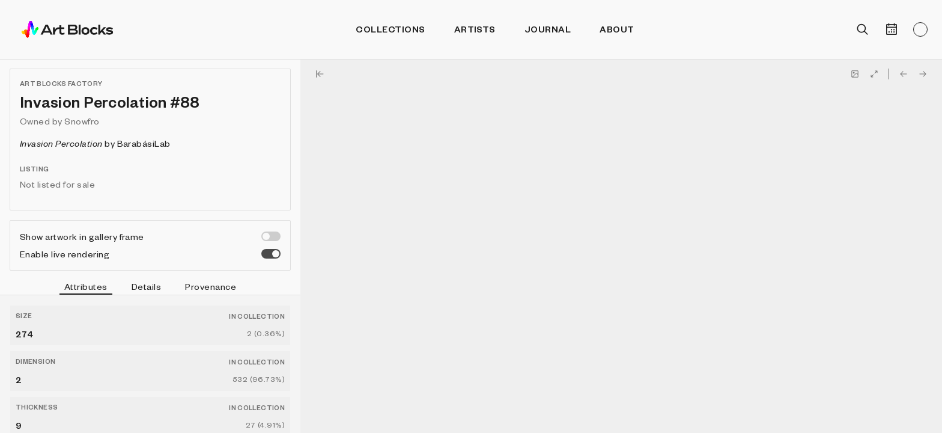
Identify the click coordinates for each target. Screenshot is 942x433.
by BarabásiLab (95, 143)
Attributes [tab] (85, 288)
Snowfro (81, 120)
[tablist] (150, 288)
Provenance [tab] (210, 286)
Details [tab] (146, 286)
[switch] (271, 236)
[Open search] (862, 29)
